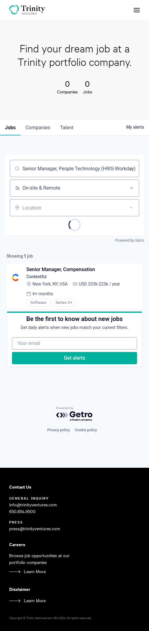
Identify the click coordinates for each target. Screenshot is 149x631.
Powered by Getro (129, 240)
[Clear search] (131, 168)
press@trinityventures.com (34, 528)
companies (37, 127)
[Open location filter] (131, 207)
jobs (10, 127)
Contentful (36, 276)
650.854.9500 (22, 511)
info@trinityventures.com (33, 505)
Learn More (35, 571)
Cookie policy (86, 430)
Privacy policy (58, 430)
